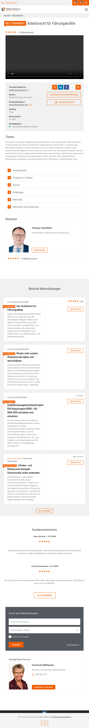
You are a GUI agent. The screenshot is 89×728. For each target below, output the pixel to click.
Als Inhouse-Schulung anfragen (64, 95)
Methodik (15, 199)
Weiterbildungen (17, 15)
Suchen (16, 644)
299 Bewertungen (30, 258)
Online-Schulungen (20, 636)
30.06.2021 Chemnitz (18, 90)
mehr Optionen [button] (73, 645)
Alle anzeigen (44, 511)
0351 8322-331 (11, 3)
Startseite (7, 15)
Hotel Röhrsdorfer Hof (18, 104)
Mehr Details (39, 250)
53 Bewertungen (27, 32)
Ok (44, 723)
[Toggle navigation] (86, 9)
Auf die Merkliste (64, 102)
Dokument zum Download (23, 206)
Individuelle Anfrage (43, 687)
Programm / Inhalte (20, 177)
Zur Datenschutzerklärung (61, 717)
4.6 (82, 301)
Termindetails (17, 170)
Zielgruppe (15, 192)
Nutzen (14, 185)
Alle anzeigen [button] (44, 595)
